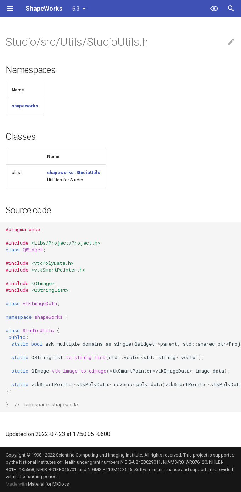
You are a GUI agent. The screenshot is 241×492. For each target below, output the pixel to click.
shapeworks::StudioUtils (73, 172)
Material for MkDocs (48, 484)
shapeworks (25, 105)
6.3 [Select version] (76, 8)
